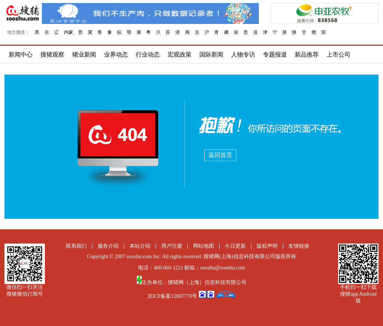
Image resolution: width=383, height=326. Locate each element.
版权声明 (267, 246)
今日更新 (235, 246)
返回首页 (220, 155)
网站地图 (203, 246)
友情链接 (298, 246)
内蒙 (68, 32)
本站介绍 (139, 246)
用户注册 (171, 246)
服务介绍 (108, 246)
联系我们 (76, 246)
